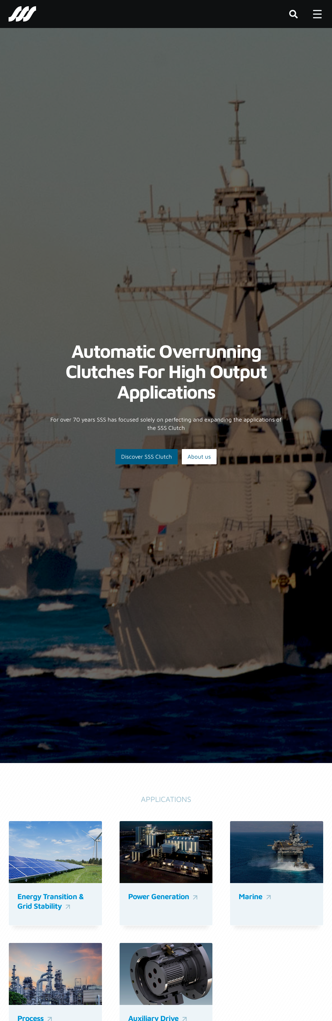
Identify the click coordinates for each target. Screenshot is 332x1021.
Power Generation (164, 896)
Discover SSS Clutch (146, 456)
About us (199, 456)
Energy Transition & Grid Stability (50, 901)
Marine (256, 896)
